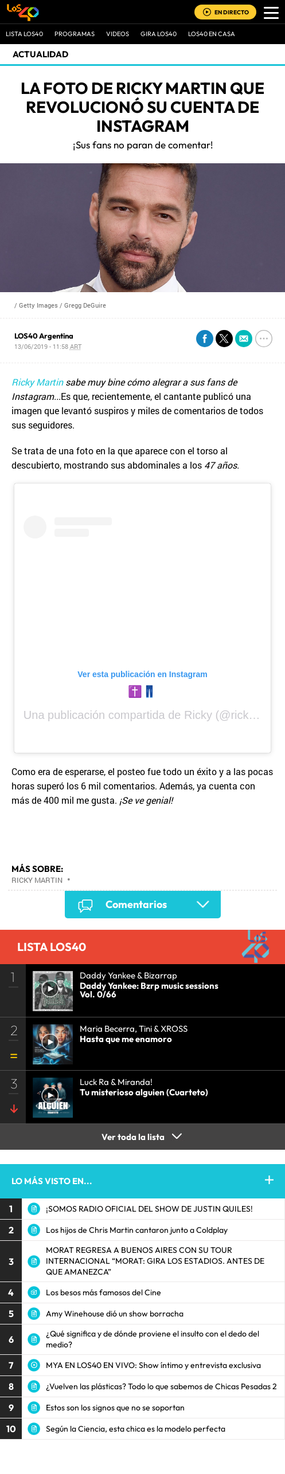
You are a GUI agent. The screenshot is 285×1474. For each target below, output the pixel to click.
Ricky (198, 715)
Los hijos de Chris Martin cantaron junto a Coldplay (137, 1230)
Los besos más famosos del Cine (103, 1292)
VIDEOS (117, 34)
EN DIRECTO (231, 12)
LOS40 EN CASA (211, 34)
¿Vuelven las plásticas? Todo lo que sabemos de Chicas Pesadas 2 (161, 1386)
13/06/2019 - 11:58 (47, 346)
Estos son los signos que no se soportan (115, 1407)
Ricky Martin (37, 382)
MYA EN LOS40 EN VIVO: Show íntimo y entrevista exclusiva (153, 1365)
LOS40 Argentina (43, 335)
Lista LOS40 (24, 34)
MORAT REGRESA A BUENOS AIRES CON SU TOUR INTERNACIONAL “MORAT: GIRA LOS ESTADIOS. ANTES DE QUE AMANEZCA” (155, 1261)
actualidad (40, 54)
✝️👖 (142, 691)
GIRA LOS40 (158, 34)
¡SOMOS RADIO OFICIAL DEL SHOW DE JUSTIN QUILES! (149, 1209)
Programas (74, 34)
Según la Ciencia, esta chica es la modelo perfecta (135, 1429)
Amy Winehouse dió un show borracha (115, 1313)
